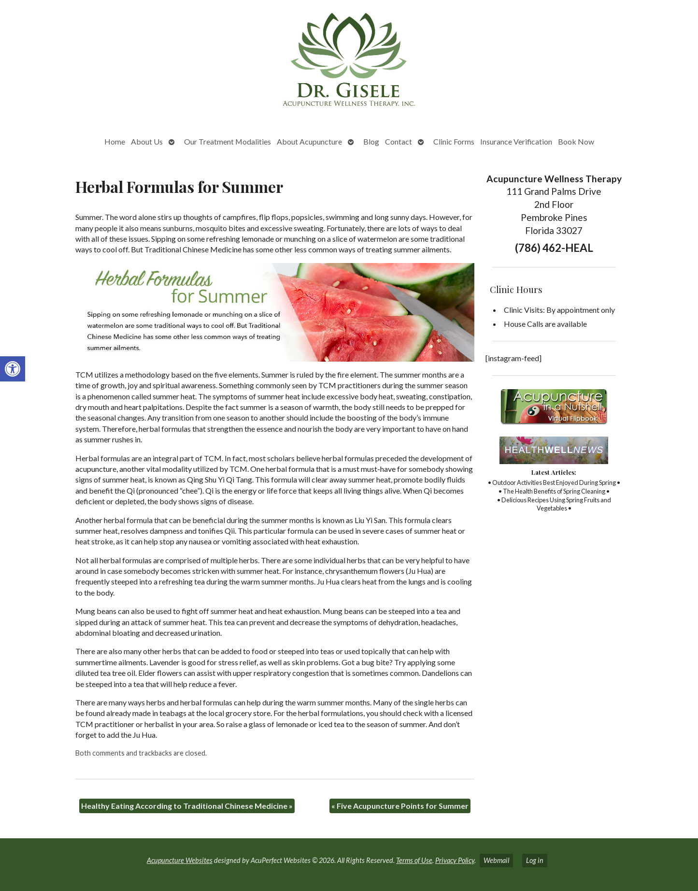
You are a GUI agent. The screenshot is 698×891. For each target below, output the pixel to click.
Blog (371, 141)
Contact (398, 141)
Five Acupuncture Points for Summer (400, 805)
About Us (147, 141)
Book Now (576, 141)
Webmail (496, 860)
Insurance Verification (516, 141)
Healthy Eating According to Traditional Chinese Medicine (187, 805)
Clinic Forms (453, 141)
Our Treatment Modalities (227, 141)
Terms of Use (414, 860)
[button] (12, 368)
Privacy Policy (454, 860)
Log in (534, 860)
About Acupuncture (309, 141)
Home (114, 141)
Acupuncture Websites (180, 860)
